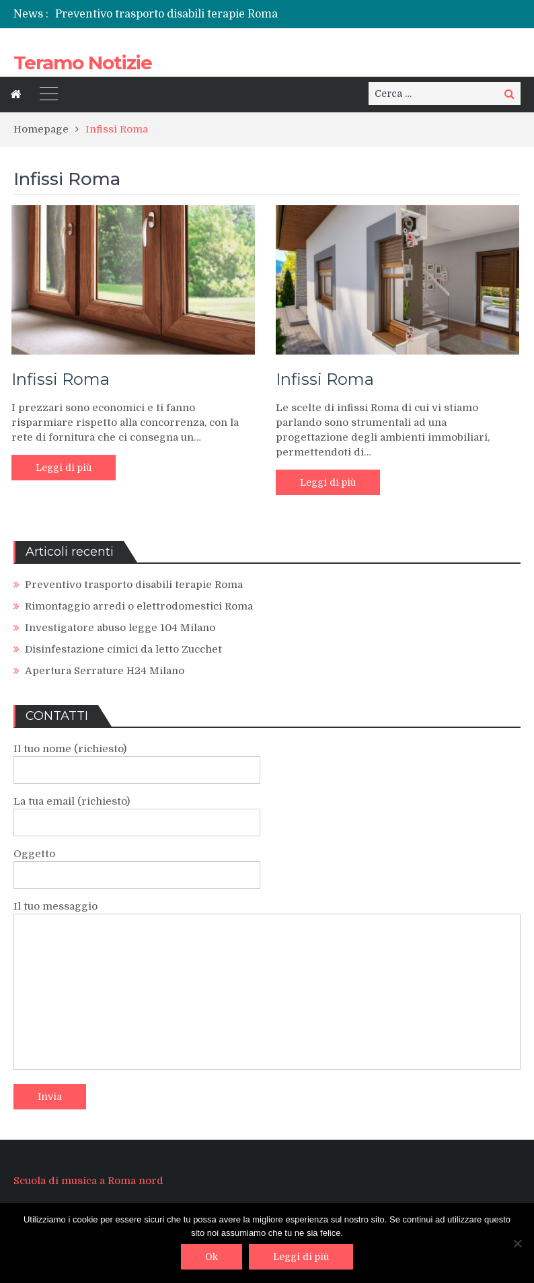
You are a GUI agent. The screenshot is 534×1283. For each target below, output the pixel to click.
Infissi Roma (60, 379)
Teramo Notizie (82, 62)
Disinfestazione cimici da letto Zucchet (123, 649)
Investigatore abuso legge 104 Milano (120, 628)
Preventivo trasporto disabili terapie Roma (166, 14)
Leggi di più (63, 467)
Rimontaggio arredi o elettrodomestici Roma (139, 606)
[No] (517, 1243)
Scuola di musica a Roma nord (88, 1181)
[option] (186, 14)
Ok (211, 1256)
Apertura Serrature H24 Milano (104, 671)
